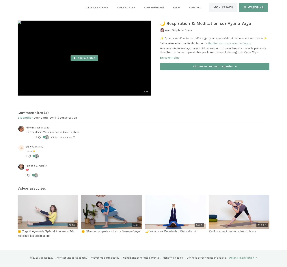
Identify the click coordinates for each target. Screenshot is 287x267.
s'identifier (25, 117)
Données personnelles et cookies (206, 257)
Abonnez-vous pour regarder (215, 66)
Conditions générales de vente (141, 257)
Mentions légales (173, 257)
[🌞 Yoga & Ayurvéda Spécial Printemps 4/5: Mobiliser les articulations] (48, 233)
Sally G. (30, 146)
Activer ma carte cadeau (105, 257)
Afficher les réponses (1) (63, 137)
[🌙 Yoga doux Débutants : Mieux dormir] (175, 231)
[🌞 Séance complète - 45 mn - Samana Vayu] (111, 231)
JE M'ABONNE (253, 7)
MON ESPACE (223, 7)
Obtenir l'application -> (243, 257)
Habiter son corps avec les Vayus (229, 43)
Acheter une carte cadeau (72, 257)
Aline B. (30, 127)
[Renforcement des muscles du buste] (239, 231)
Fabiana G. (32, 165)
